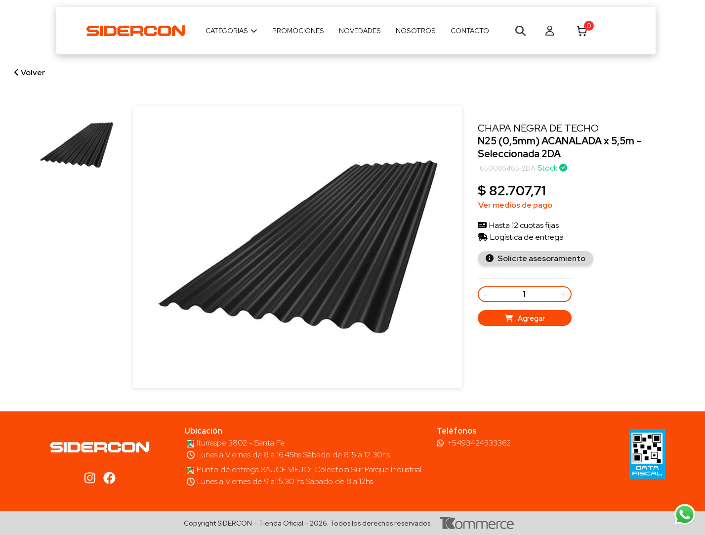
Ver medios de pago (515, 205)
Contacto (470, 30)
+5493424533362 (479, 443)
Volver (29, 72)
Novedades (360, 30)
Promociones (298, 30)
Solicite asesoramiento (540, 258)
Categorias (231, 30)
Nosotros (416, 30)
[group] (77, 145)
